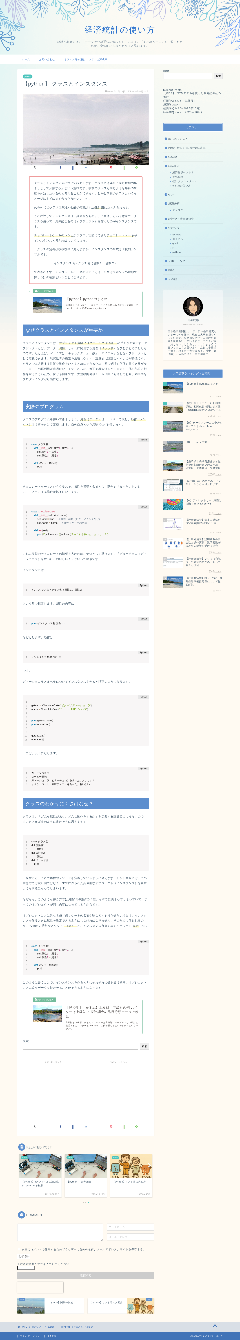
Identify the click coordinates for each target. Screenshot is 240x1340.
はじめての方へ (178, 138)
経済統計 (174, 166)
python (28, 76)
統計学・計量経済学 (181, 218)
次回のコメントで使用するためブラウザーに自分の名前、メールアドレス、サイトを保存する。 (84, 1249)
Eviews (176, 234)
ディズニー (179, 210)
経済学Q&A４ (172, 104)
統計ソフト (175, 227)
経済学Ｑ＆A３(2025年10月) (182, 108)
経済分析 (174, 203)
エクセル (177, 239)
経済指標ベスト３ (183, 172)
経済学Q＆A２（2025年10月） (183, 112)
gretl (175, 243)
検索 (26, 1040)
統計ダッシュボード (184, 181)
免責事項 (51, 1336)
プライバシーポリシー (31, 1336)
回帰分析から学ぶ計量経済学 (187, 147)
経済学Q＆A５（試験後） (179, 100)
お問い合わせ (47, 59)
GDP (171, 194)
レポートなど (177, 260)
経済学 (172, 156)
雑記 (171, 269)
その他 (172, 279)
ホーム (26, 59)
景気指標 (177, 177)
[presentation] (40, 1287)
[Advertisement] (53, 1090)
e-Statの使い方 (181, 185)
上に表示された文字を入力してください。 (44, 1263)
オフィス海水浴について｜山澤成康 (85, 59)
